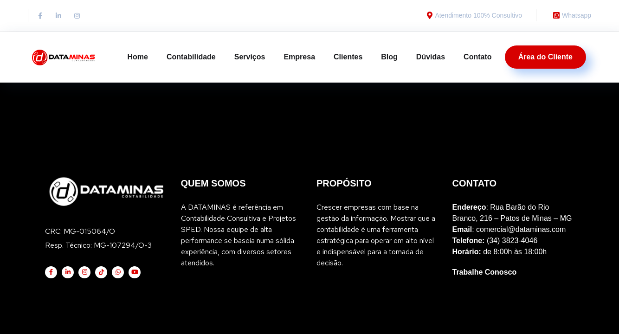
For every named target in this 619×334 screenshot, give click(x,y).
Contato (477, 57)
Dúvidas (430, 57)
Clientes (348, 57)
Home (137, 57)
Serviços (249, 57)
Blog (389, 57)
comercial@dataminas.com (521, 157)
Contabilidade (191, 57)
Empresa (299, 57)
